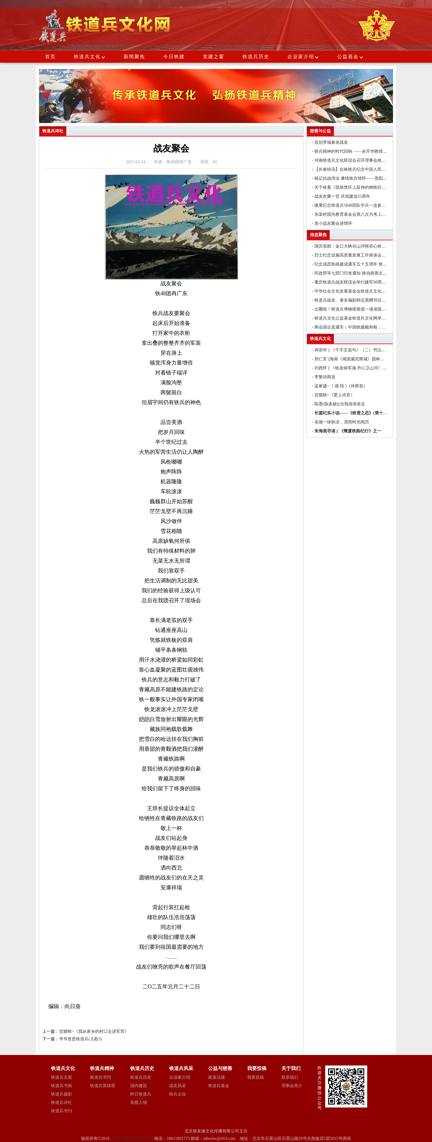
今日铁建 (174, 56)
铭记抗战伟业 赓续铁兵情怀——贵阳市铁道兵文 (359, 178)
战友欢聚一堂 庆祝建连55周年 (342, 196)
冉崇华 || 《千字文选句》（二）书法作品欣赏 (356, 350)
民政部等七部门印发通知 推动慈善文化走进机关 (359, 273)
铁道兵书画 (61, 1085)
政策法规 (216, 1077)
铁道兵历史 (255, 56)
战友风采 (177, 1085)
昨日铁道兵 (140, 1094)
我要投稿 (255, 1077)
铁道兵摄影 (61, 1094)
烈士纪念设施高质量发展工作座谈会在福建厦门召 (360, 255)
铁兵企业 (177, 1094)
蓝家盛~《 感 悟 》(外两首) (339, 386)
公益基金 (350, 56)
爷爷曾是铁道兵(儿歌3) (80, 1039)
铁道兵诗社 (61, 1102)
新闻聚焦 (134, 56)
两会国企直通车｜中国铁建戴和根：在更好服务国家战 (364, 327)
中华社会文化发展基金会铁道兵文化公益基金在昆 (360, 291)
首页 (50, 56)
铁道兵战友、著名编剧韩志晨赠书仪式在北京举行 (360, 300)
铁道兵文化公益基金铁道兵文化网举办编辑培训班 (360, 318)
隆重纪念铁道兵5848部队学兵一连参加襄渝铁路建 (360, 205)
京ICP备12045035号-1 (134, 1138)
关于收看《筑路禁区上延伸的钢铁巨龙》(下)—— (359, 187)
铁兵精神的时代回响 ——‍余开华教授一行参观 (357, 151)
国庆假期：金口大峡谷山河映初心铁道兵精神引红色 (362, 246)
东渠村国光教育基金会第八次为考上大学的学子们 (360, 214)
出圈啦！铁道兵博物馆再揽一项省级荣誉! (353, 309)
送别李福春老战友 (331, 142)
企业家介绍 (303, 56)
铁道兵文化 (87, 56)
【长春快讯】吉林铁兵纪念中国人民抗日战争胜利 (360, 169)
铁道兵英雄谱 (102, 1085)
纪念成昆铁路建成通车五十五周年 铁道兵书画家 (359, 264)
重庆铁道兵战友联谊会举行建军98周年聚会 (354, 282)
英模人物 (138, 1102)
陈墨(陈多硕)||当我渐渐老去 (339, 404)
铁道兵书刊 (61, 1111)
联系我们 (289, 1077)
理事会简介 (291, 1085)
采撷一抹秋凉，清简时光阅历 (341, 422)
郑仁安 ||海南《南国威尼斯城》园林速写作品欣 (357, 359)
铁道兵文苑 (61, 1077)
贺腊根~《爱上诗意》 (334, 395)
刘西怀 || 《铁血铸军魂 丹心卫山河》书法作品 (356, 368)
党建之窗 (213, 56)
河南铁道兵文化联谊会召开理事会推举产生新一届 (360, 160)
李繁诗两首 (324, 377)
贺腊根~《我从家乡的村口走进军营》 (94, 1031)
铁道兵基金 (218, 1085)
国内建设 (138, 1085)
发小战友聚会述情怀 (333, 223)
